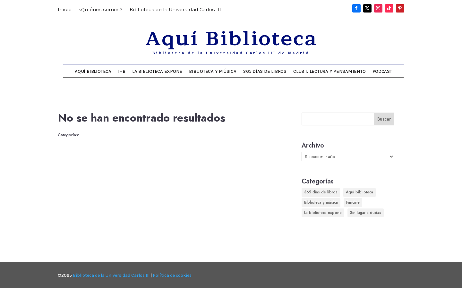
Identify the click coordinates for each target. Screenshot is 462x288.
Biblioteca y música (212, 71)
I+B (121, 71)
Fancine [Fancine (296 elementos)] (353, 202)
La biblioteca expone (157, 71)
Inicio (65, 10)
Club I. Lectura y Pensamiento (329, 71)
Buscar (384, 119)
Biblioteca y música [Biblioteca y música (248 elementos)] (321, 202)
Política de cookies (172, 275)
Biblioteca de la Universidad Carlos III (175, 10)
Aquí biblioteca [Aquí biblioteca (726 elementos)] (359, 192)
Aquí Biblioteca (93, 71)
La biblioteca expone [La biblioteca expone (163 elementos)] (323, 213)
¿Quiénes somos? (101, 10)
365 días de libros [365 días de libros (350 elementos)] (321, 192)
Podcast (382, 71)
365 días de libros (265, 71)
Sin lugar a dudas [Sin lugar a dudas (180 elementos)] (365, 213)
